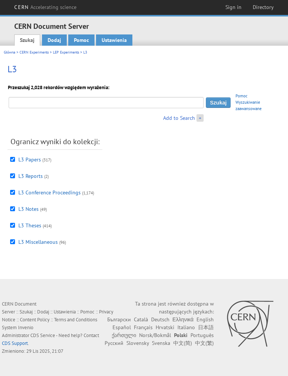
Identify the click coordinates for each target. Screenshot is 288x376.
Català (141, 319)
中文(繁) (204, 343)
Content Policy (35, 319)
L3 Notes (28, 209)
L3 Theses (29, 225)
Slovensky (137, 343)
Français (143, 327)
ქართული (124, 335)
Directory (263, 7)
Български (119, 319)
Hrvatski (165, 327)
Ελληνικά (183, 319)
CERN (45, 7)
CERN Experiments (34, 52)
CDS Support (15, 343)
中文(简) (182, 343)
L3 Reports (30, 176)
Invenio (25, 327)
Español (121, 327)
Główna (9, 52)
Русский (114, 343)
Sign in (233, 7)
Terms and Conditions (75, 319)
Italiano (186, 327)
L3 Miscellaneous (38, 242)
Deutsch (160, 319)
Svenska (161, 343)
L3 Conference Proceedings (49, 192)
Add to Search (179, 118)
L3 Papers (29, 159)
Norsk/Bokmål (155, 335)
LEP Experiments (66, 52)
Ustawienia (114, 40)
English (205, 319)
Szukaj (27, 40)
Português (202, 335)
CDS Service (42, 335)
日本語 (206, 327)
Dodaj (54, 40)
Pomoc (81, 40)
